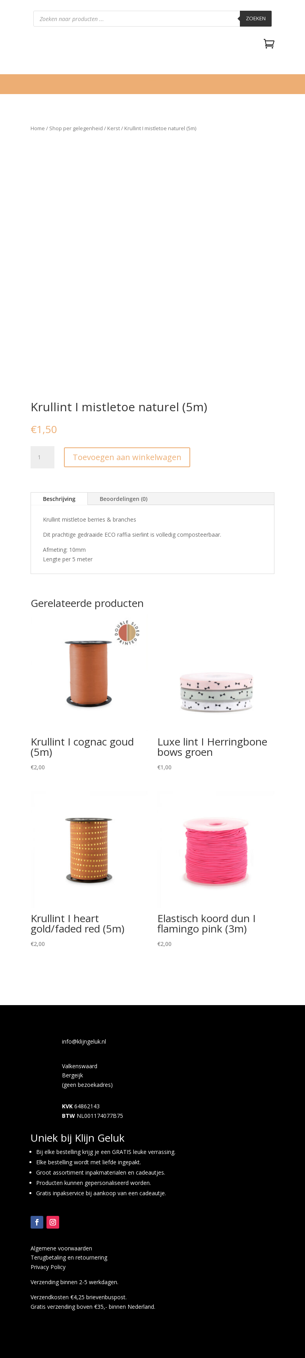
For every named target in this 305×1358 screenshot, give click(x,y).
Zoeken (256, 18)
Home (38, 128)
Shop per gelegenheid (76, 128)
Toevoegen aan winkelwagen (127, 457)
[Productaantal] (42, 457)
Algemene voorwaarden (61, 1248)
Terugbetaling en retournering (69, 1257)
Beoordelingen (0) (123, 499)
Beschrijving (59, 499)
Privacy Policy (48, 1267)
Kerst (113, 128)
